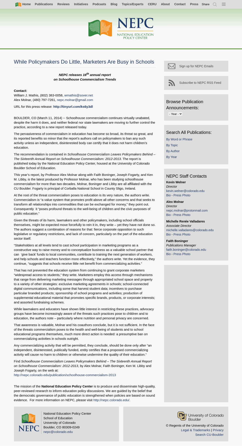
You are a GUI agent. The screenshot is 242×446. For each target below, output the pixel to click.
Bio (169, 196)
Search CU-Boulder (209, 434)
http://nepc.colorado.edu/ (111, 400)
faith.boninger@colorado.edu (187, 250)
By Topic (173, 146)
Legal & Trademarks (195, 430)
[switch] (206, 4)
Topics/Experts (132, 4)
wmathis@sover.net (78, 95)
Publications (44, 4)
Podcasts (99, 4)
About (165, 4)
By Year (172, 158)
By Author (174, 152)
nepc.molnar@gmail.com (75, 100)
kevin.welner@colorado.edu (186, 192)
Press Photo (182, 196)
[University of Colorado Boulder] (200, 416)
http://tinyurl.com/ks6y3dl (73, 106)
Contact (180, 4)
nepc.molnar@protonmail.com (188, 211)
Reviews (63, 4)
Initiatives (81, 4)
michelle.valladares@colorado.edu (191, 231)
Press (194, 4)
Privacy (218, 430)
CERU (152, 4)
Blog (114, 4)
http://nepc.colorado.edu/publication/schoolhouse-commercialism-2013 (65, 375)
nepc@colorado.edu (58, 432)
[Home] (121, 28)
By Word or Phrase (180, 140)
